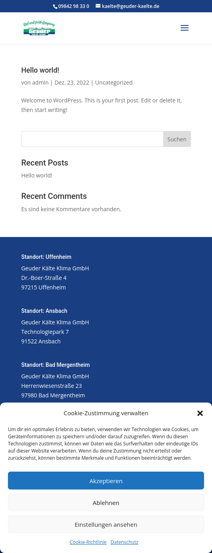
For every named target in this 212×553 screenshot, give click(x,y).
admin (40, 82)
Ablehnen (106, 503)
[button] (200, 413)
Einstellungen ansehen (106, 524)
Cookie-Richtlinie (88, 542)
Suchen (177, 139)
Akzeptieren (105, 481)
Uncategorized (114, 82)
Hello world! (40, 70)
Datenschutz (125, 542)
